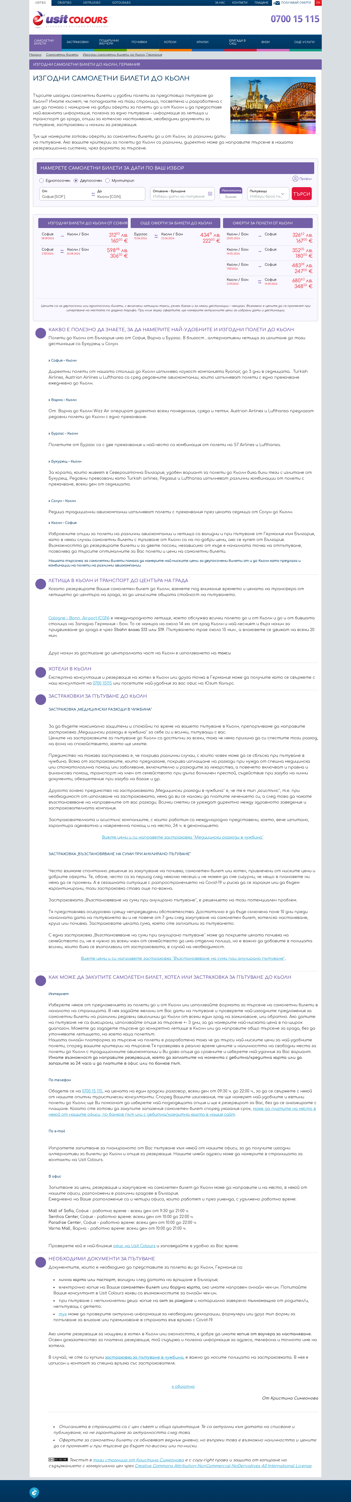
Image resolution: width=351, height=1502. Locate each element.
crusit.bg (64, 2)
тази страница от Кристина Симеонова (138, 1460)
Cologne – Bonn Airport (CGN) (79, 618)
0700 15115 (102, 683)
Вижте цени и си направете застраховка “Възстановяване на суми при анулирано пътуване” (183, 958)
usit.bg (40, 2)
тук (63, 1314)
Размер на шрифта (317, 64)
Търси (301, 194)
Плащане (261, 2)
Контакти (239, 2)
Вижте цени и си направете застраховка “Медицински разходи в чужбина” (182, 837)
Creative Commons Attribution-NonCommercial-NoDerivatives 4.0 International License (223, 1466)
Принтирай (310, 64)
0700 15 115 (92, 1091)
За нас (220, 2)
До (99, 191)
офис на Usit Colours (134, 1246)
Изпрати (301, 64)
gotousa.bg (121, 2)
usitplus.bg (91, 2)
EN (318, 2)
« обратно (183, 1386)
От (44, 191)
